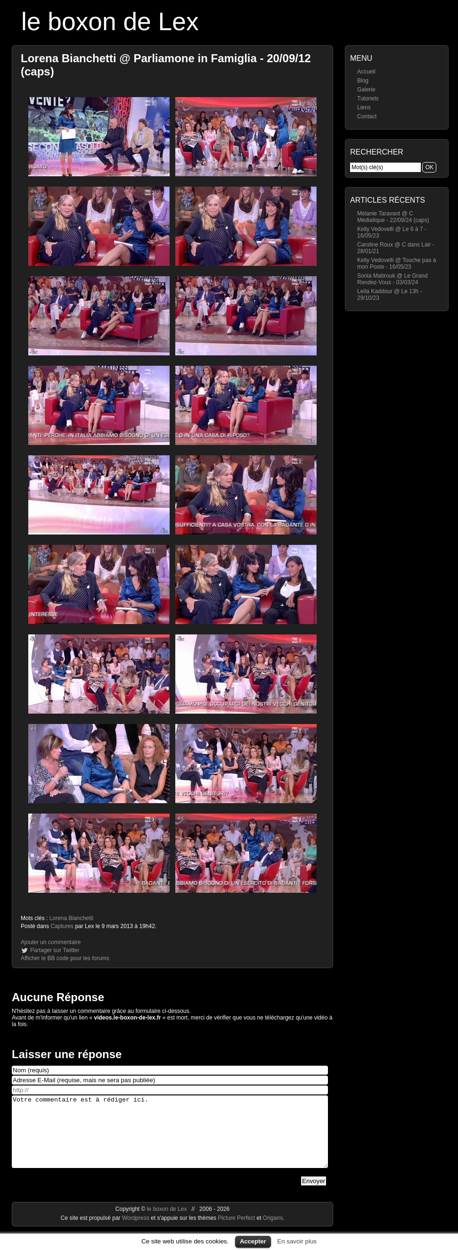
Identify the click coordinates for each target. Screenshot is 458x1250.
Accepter (253, 1241)
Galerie (366, 89)
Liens (364, 107)
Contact (366, 116)
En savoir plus (297, 1241)
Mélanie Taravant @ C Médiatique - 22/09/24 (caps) (393, 216)
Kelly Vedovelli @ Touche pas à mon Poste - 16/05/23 (396, 263)
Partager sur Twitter (54, 950)
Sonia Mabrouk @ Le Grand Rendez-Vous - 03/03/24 (392, 279)
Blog (362, 80)
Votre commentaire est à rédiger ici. (170, 1138)
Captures (62, 926)
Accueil (366, 71)
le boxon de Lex (110, 21)
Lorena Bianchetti (71, 918)
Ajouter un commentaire (51, 942)
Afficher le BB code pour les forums (65, 958)
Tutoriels (368, 98)
